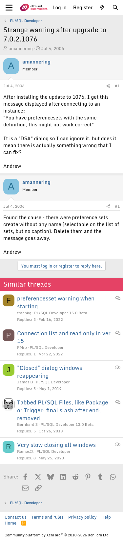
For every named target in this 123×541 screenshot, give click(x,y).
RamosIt (25, 451)
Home (10, 523)
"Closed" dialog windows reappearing (49, 371)
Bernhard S (27, 424)
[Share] (108, 86)
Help (106, 517)
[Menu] (9, 7)
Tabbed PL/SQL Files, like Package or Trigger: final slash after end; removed (62, 410)
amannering (21, 48)
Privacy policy (82, 517)
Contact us (16, 517)
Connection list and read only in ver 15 (64, 337)
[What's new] (102, 7)
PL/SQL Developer (46, 347)
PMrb (22, 347)
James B (25, 382)
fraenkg (24, 313)
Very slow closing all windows (56, 444)
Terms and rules (47, 517)
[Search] (115, 7)
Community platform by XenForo (57, 535)
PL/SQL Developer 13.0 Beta (67, 424)
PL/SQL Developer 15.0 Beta (60, 313)
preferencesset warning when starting (55, 302)
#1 (117, 86)
